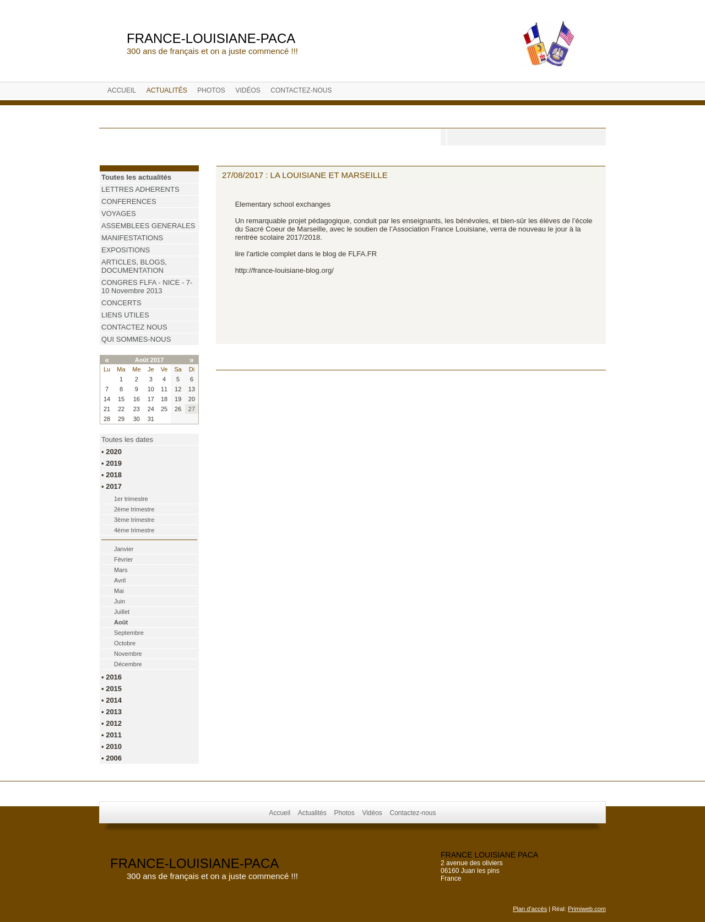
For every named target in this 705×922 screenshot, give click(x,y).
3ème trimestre (134, 519)
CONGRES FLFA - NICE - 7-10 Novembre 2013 (146, 286)
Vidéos (247, 90)
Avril (120, 580)
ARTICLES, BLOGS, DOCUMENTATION (134, 266)
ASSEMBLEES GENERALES (148, 226)
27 (191, 409)
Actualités (167, 90)
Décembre (128, 664)
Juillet (121, 611)
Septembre (129, 632)
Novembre (128, 653)
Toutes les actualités (136, 177)
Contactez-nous (301, 90)
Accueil (121, 90)
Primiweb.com (587, 908)
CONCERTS (121, 303)
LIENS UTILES (125, 315)
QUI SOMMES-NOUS (136, 339)
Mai (119, 590)
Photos (211, 90)
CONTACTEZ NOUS (134, 327)
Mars (120, 570)
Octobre (124, 643)
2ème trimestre (134, 509)
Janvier (123, 549)
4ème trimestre (134, 530)
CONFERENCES (128, 201)
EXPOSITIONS (125, 250)
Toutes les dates (127, 439)
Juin (119, 601)
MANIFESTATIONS (132, 238)
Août (121, 622)
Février (123, 559)
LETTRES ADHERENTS (140, 189)
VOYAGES (118, 213)
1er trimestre (131, 498)
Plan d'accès (530, 908)
